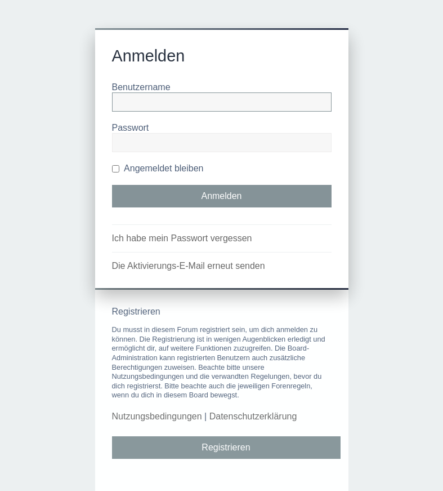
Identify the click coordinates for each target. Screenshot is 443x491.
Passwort (130, 127)
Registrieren (226, 447)
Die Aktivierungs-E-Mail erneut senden (188, 266)
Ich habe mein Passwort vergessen (182, 238)
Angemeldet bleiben (158, 168)
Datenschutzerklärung (253, 416)
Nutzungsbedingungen (157, 416)
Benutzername (141, 87)
